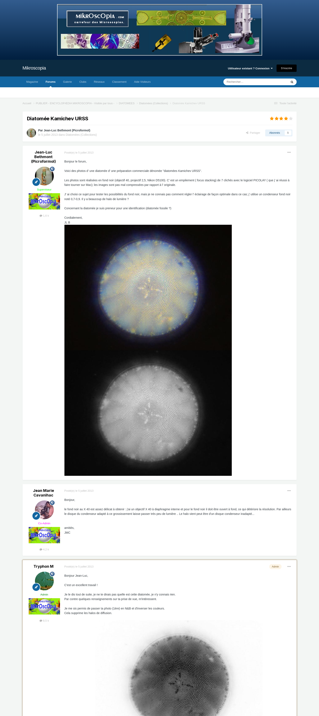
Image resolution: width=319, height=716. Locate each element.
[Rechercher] (246, 82)
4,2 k (44, 549)
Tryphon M (43, 566)
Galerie (67, 81)
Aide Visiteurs (142, 81)
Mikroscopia (34, 68)
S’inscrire (286, 68)
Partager (253, 132)
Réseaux (99, 81)
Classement (119, 81)
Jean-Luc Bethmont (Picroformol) (67, 130)
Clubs (82, 81)
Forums (51, 83)
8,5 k (44, 620)
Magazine (32, 81)
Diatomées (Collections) (81, 134)
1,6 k (44, 215)
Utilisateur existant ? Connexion (250, 68)
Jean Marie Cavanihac (43, 492)
